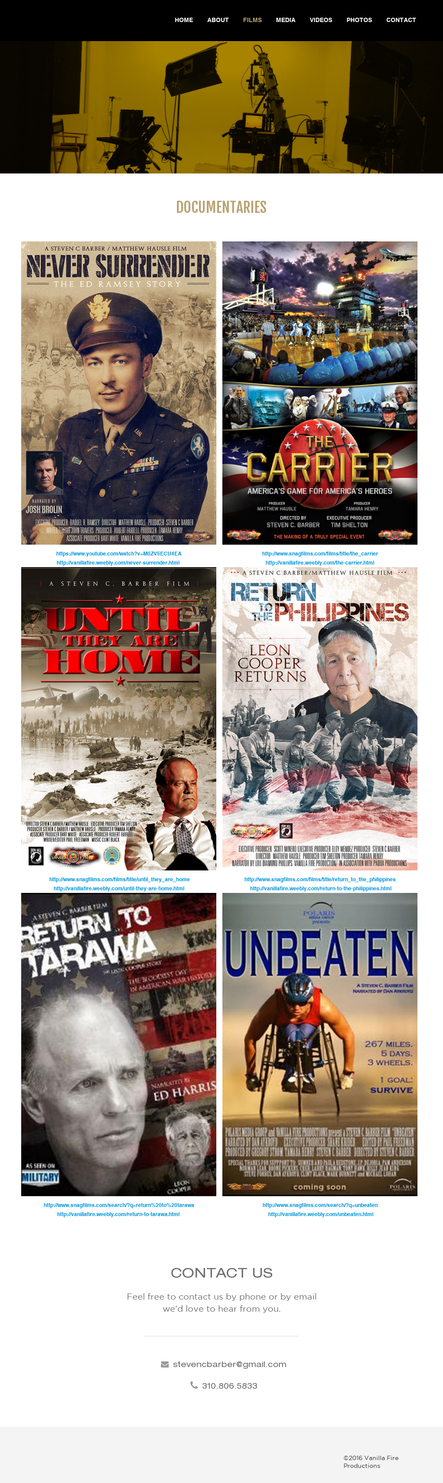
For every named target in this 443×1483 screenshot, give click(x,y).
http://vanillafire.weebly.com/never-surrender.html (119, 563)
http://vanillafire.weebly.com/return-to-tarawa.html (119, 1214)
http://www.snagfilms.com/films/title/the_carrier (320, 554)
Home (184, 20)
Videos (321, 20)
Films (252, 20)
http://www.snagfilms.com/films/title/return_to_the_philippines (320, 880)
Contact (401, 20)
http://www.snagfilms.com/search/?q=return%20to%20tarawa (119, 1205)
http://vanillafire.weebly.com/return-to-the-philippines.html (320, 889)
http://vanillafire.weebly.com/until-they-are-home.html (119, 889)
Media (285, 20)
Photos (359, 20)
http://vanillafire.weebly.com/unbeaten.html (320, 1214)
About (218, 20)
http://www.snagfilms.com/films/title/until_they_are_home (119, 880)
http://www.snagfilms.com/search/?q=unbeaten (320, 1205)
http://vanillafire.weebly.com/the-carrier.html (320, 563)
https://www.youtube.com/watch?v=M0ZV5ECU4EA (119, 554)
